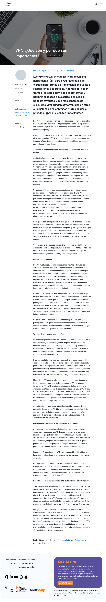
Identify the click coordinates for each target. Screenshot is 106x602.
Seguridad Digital (21, 115)
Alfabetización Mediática (24, 112)
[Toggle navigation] (101, 4)
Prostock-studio (64, 540)
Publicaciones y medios (41, 71)
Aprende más (65, 583)
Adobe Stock (80, 540)
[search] (96, 4)
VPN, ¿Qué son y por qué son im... (63, 71)
